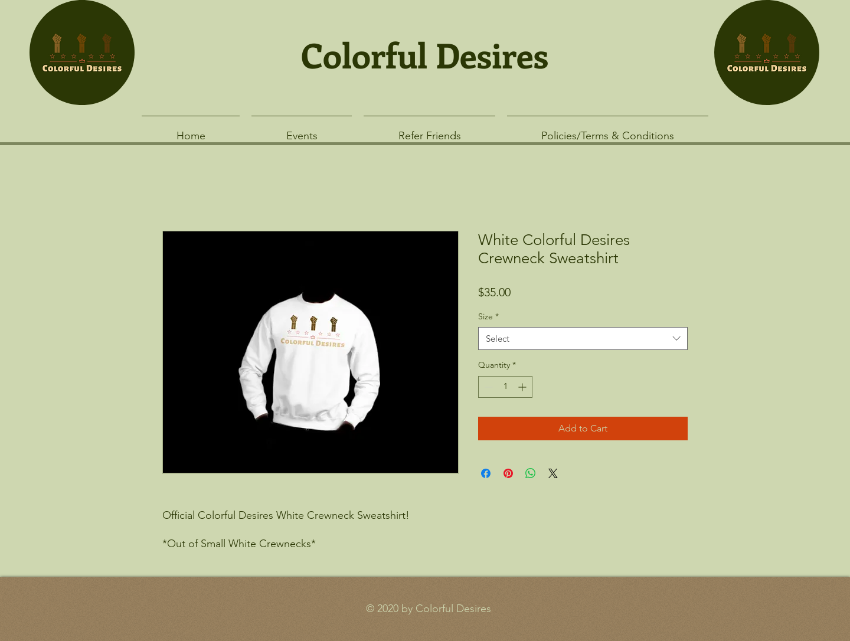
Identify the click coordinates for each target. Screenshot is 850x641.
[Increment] (523, 387)
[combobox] (583, 338)
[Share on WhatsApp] (531, 473)
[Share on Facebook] (486, 473)
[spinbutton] (505, 387)
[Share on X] (553, 473)
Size (488, 316)
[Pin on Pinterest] (508, 473)
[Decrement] (487, 387)
